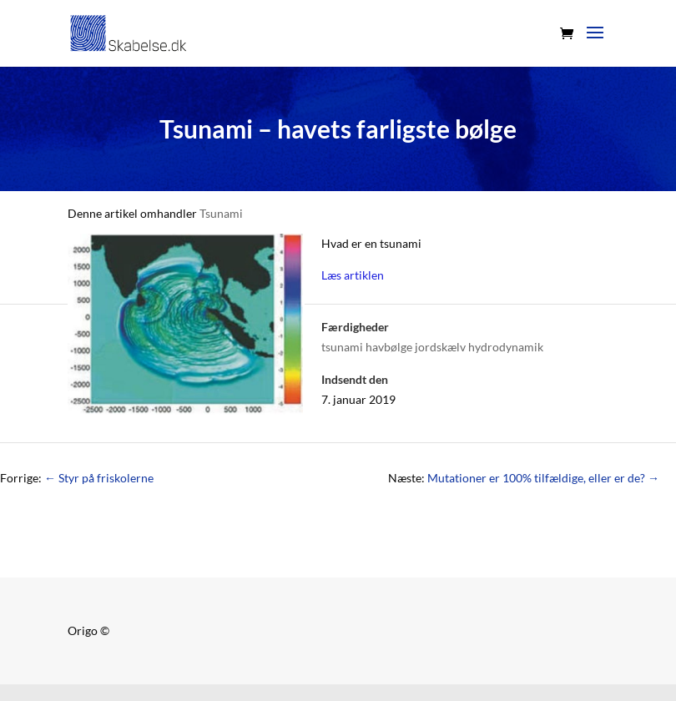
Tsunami (221, 213)
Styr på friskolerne (99, 478)
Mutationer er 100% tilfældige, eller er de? (543, 478)
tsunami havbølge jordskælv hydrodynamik (432, 347)
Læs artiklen (352, 275)
